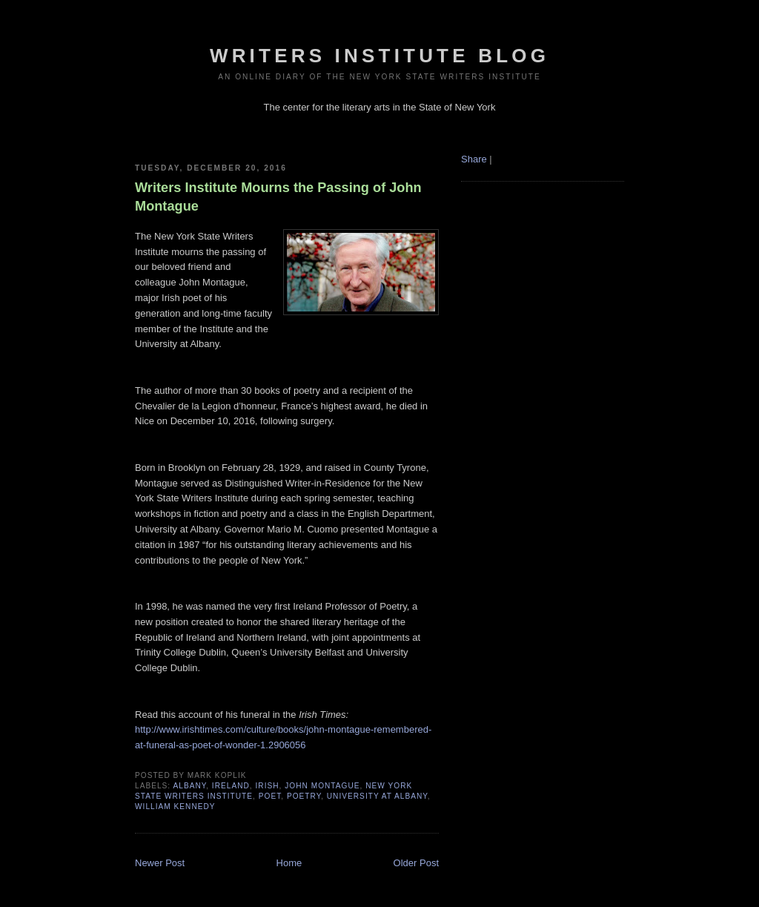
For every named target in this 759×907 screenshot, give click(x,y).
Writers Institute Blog (379, 55)
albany (189, 786)
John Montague (322, 786)
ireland (231, 786)
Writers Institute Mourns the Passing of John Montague (278, 197)
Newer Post (160, 862)
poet (270, 796)
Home (289, 862)
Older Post (416, 862)
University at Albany (377, 796)
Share (474, 159)
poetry (304, 796)
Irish (267, 786)
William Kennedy (175, 806)
